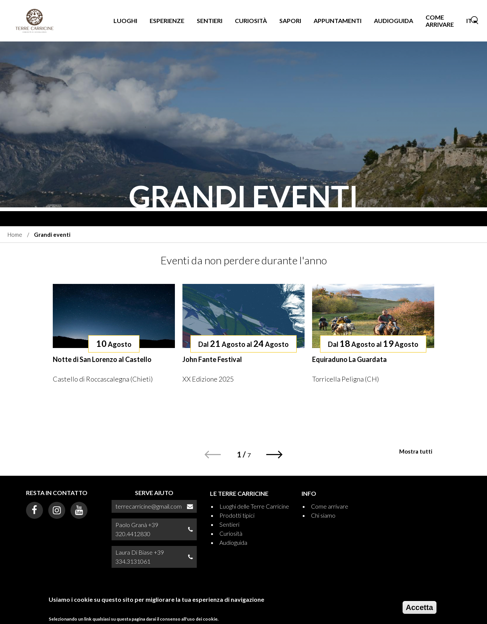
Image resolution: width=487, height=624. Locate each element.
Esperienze (167, 20)
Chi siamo (323, 515)
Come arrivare (440, 21)
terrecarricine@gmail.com (148, 506)
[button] (274, 454)
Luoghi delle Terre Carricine (254, 506)
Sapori (290, 20)
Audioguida (393, 20)
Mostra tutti (415, 451)
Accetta (419, 610)
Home (15, 234)
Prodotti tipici (236, 515)
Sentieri (209, 20)
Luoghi (125, 20)
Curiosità (251, 20)
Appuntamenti (337, 20)
